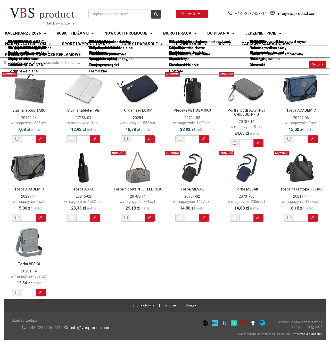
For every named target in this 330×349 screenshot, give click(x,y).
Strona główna (16, 63)
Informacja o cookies (307, 334)
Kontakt (191, 305)
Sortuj (317, 64)
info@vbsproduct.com (297, 13)
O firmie (170, 305)
